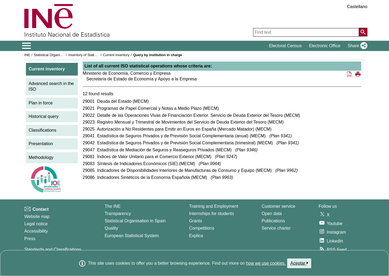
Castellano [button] (357, 6)
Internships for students (211, 213)
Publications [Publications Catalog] (273, 221)
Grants (195, 221)
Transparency (118, 213)
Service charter (276, 228)
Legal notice (36, 224)
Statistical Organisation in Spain (58, 55)
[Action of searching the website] (363, 32)
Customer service (278, 206)
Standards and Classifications (52, 249)
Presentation (41, 143)
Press (29, 238)
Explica (196, 235)
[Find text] (306, 32)
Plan (280, 136)
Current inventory (116, 55)
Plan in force (41, 103)
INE (27, 55)
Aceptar (299, 263)
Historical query (43, 116)
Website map (36, 216)
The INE (112, 206)
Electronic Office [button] (324, 45)
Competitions (201, 228)
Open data (271, 213)
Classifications (42, 130)
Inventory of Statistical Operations (94, 55)
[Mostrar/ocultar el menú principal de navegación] (27, 46)
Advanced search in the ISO (51, 86)
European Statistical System (132, 235)
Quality (111, 228)
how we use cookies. (266, 263)
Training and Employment (213, 206)
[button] (356, 46)
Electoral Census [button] (285, 45)
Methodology (41, 157)
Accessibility (36, 231)
